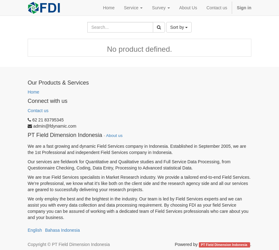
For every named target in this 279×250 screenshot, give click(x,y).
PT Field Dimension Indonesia (224, 245)
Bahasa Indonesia (62, 230)
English (35, 230)
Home (33, 92)
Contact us (38, 110)
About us (114, 135)
